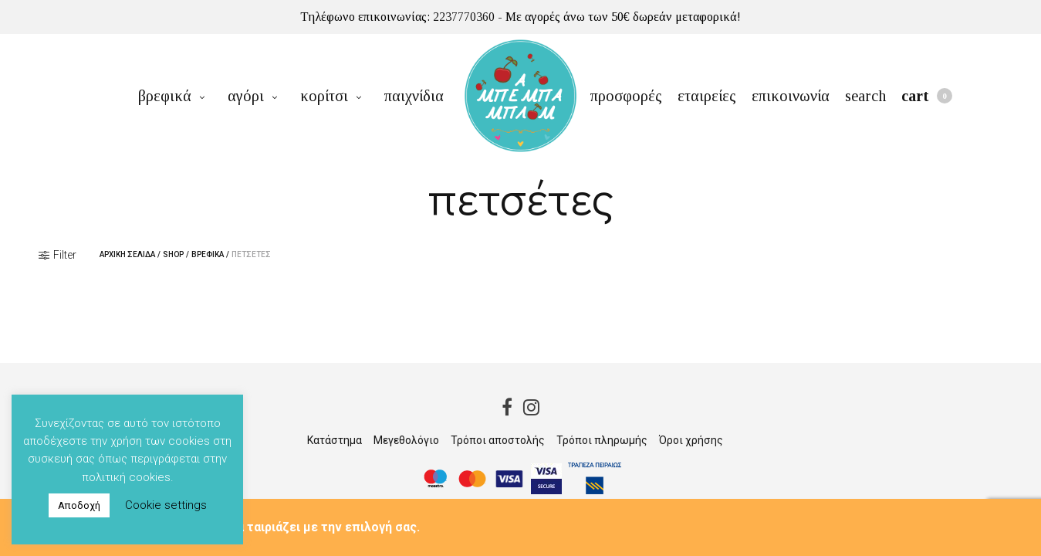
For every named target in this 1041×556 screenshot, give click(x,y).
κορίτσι (324, 95)
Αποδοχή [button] (79, 505)
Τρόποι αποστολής (498, 440)
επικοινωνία (791, 95)
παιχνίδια (414, 95)
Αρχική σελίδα (127, 255)
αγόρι (246, 95)
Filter (57, 254)
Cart (926, 95)
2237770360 (464, 16)
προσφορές (626, 95)
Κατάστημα (334, 440)
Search (865, 95)
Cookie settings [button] (166, 505)
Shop (173, 255)
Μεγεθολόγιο (406, 440)
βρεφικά (164, 95)
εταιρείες (707, 95)
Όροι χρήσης (691, 440)
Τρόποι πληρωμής (601, 440)
